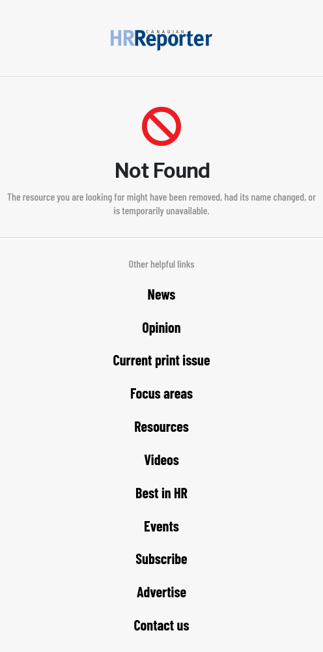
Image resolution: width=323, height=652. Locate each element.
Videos (161, 459)
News (162, 293)
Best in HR (161, 492)
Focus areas (161, 392)
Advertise (161, 591)
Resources (161, 426)
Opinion (161, 327)
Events (161, 525)
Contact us (162, 624)
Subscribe (161, 558)
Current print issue (161, 359)
